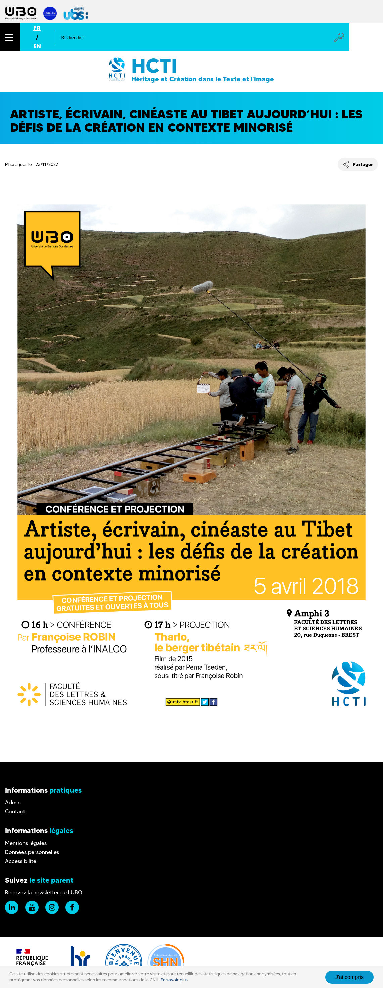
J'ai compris (349, 977)
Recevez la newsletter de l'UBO (43, 892)
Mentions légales (26, 843)
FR (37, 28)
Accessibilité (20, 861)
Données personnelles (32, 852)
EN (37, 46)
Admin (13, 802)
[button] (10, 37)
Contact (15, 811)
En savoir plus (174, 979)
